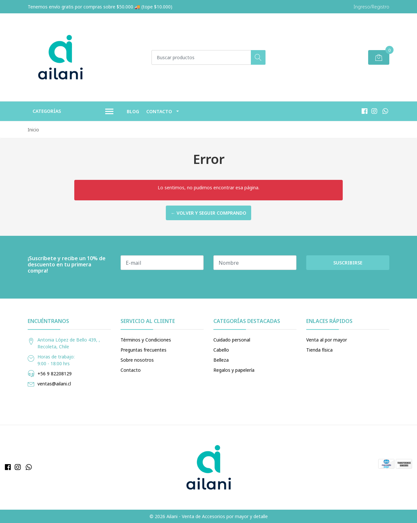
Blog (133, 111)
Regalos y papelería (233, 370)
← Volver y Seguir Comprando (208, 213)
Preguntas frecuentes (143, 350)
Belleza (221, 360)
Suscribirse (347, 263)
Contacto (159, 111)
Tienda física (319, 350)
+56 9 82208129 (54, 373)
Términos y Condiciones (146, 340)
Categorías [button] (73, 111)
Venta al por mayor (326, 340)
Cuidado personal (231, 340)
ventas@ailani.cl (54, 384)
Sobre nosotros (137, 360)
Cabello (221, 350)
